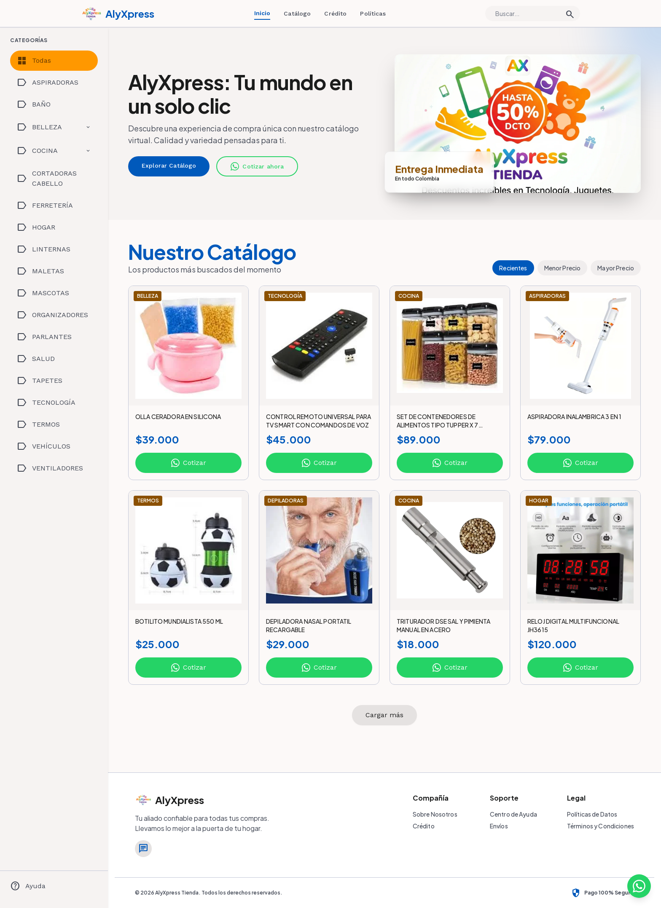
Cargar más (384, 715)
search (570, 14)
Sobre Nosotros (435, 814)
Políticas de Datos (592, 814)
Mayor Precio (615, 268)
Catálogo (297, 13)
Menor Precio (562, 268)
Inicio (262, 13)
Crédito (335, 13)
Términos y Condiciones (600, 826)
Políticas (372, 13)
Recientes (513, 268)
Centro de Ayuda (513, 814)
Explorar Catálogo (169, 165)
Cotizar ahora (257, 166)
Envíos (499, 826)
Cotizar (188, 463)
